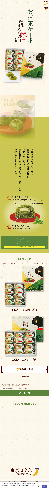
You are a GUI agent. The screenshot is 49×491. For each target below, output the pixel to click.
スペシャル (36, 481)
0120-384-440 (14, 388)
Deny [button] (39, 486)
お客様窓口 (7, 388)
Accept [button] (44, 486)
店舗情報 (24, 481)
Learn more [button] (5, 488)
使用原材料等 (25, 376)
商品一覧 (12, 481)
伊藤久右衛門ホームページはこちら (24, 246)
